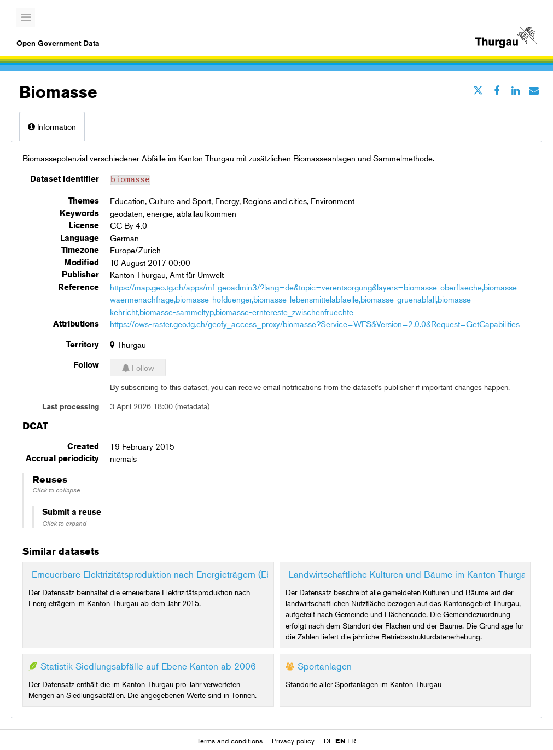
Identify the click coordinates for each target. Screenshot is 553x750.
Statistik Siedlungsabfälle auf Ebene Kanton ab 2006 (148, 664)
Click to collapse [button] (56, 488)
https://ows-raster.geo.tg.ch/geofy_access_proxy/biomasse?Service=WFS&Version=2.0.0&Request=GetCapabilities (315, 322)
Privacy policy (294, 739)
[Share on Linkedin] (515, 90)
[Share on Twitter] (478, 90)
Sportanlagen (325, 664)
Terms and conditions (231, 739)
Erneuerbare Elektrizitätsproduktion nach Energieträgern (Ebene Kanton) (176, 572)
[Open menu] (25, 17)
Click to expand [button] (64, 522)
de (328, 739)
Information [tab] (52, 126)
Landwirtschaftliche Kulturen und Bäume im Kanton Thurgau (410, 572)
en (340, 739)
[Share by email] (534, 90)
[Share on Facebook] (496, 90)
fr (351, 739)
